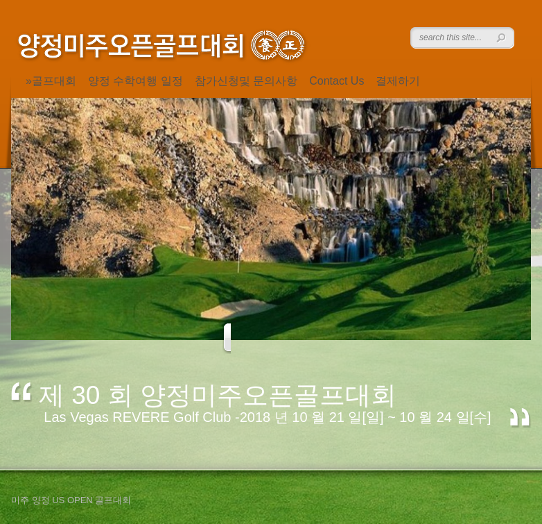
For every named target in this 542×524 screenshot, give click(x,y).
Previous (236, 338)
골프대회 (54, 81)
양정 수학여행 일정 (135, 81)
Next (306, 338)
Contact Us (336, 81)
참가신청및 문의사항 (246, 81)
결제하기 (398, 81)
